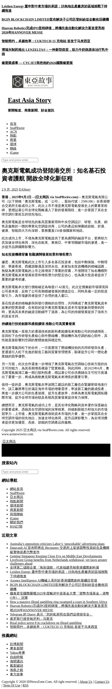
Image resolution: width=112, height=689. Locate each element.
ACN (13, 131)
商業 (13, 140)
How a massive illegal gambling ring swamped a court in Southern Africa (58, 602)
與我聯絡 (16, 514)
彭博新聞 (16, 644)
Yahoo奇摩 (17, 652)
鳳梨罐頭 (16, 665)
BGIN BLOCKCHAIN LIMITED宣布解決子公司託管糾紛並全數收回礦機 (55, 19)
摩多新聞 (16, 648)
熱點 (13, 135)
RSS (25, 685)
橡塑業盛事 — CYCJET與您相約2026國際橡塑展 (37, 63)
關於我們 (16, 522)
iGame (14, 152)
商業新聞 (16, 510)
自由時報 (16, 657)
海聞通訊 (16, 661)
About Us (86, 681)
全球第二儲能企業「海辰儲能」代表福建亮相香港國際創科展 (54, 567)
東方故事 (16, 674)
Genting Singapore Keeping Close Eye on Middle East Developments (56, 556)
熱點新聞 (16, 501)
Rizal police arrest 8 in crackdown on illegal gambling (46, 623)
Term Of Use (11, 685)
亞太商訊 (9, 441)
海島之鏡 (16, 670)
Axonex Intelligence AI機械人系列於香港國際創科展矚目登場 (53, 580)
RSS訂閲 (16, 526)
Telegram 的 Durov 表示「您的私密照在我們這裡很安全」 (51, 614)
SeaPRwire (17, 128)
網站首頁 (16, 489)
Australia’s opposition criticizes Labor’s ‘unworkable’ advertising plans (57, 544)
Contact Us (102, 681)
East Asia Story (29, 100)
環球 (13, 144)
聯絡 (13, 148)
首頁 (13, 124)
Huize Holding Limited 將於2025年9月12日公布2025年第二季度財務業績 (55, 454)
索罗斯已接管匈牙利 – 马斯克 (31, 618)
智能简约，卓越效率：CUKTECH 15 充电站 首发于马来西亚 (46, 41)
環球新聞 (16, 505)
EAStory (25, 189)
